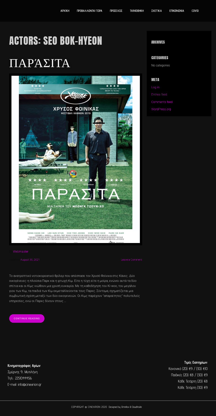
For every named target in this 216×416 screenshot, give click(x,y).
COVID (195, 11)
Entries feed (159, 94)
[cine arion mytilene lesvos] (107, 375)
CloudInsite (137, 406)
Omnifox (125, 406)
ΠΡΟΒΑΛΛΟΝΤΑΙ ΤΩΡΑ (89, 11)
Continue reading (29, 317)
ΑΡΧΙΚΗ (64, 11)
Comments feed (161, 102)
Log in (155, 87)
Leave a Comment (131, 259)
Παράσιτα (39, 62)
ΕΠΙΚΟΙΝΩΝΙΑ (176, 11)
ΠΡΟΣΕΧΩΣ (116, 11)
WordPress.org (161, 109)
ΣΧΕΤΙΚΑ (156, 11)
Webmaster (20, 251)
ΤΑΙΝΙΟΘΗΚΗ (137, 11)
